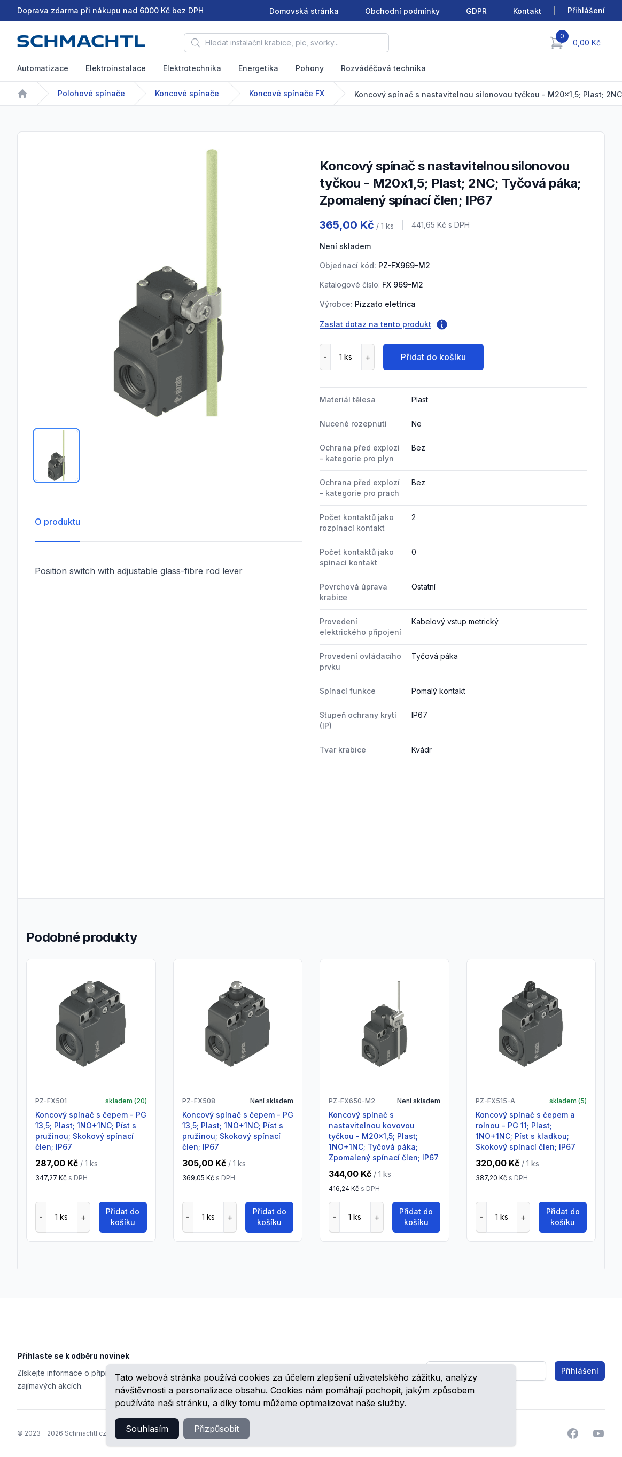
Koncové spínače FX (286, 93)
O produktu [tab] (57, 521)
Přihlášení (579, 1370)
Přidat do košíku (433, 357)
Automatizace (42, 68)
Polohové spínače (91, 93)
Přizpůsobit (216, 1428)
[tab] (56, 455)
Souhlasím (147, 1428)
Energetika (258, 68)
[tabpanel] (168, 283)
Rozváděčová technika (383, 68)
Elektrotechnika (192, 68)
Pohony (310, 68)
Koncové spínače (187, 93)
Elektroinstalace (115, 68)
